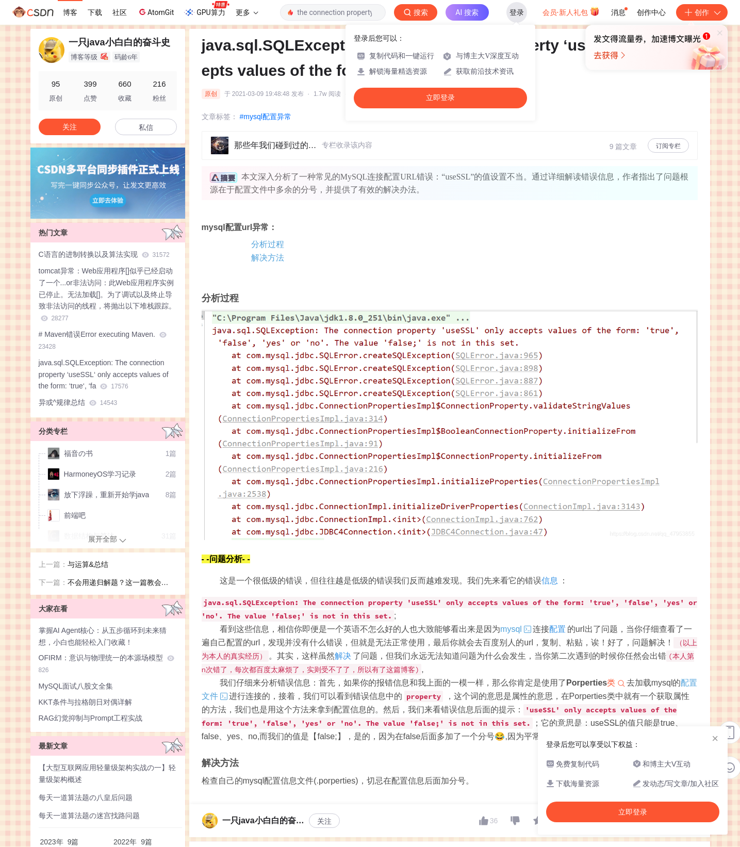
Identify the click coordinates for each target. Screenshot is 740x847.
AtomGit (155, 12)
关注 (324, 821)
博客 (70, 12)
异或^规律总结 (78, 402)
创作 (702, 12)
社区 (119, 12)
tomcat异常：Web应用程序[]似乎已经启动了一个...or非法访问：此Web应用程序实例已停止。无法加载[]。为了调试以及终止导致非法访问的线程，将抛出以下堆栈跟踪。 (107, 294)
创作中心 (651, 12)
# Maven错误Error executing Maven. (103, 340)
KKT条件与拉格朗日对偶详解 (85, 702)
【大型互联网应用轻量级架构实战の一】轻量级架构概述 (107, 773)
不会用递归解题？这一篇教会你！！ (114, 583)
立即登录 (440, 98)
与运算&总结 (88, 564)
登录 (516, 12)
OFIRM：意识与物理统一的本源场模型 (106, 664)
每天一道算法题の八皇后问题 (86, 797)
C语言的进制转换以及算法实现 (104, 254)
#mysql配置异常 (265, 116)
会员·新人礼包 (571, 11)
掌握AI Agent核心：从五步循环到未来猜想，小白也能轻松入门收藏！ (103, 636)
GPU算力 (206, 9)
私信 (146, 127)
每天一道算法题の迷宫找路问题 (89, 815)
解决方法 (267, 257)
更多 (247, 12)
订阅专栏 (668, 146)
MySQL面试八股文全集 (76, 686)
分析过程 (267, 244)
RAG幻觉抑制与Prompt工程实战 (90, 718)
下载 (95, 12)
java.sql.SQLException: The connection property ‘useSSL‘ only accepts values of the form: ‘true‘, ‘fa (104, 374)
